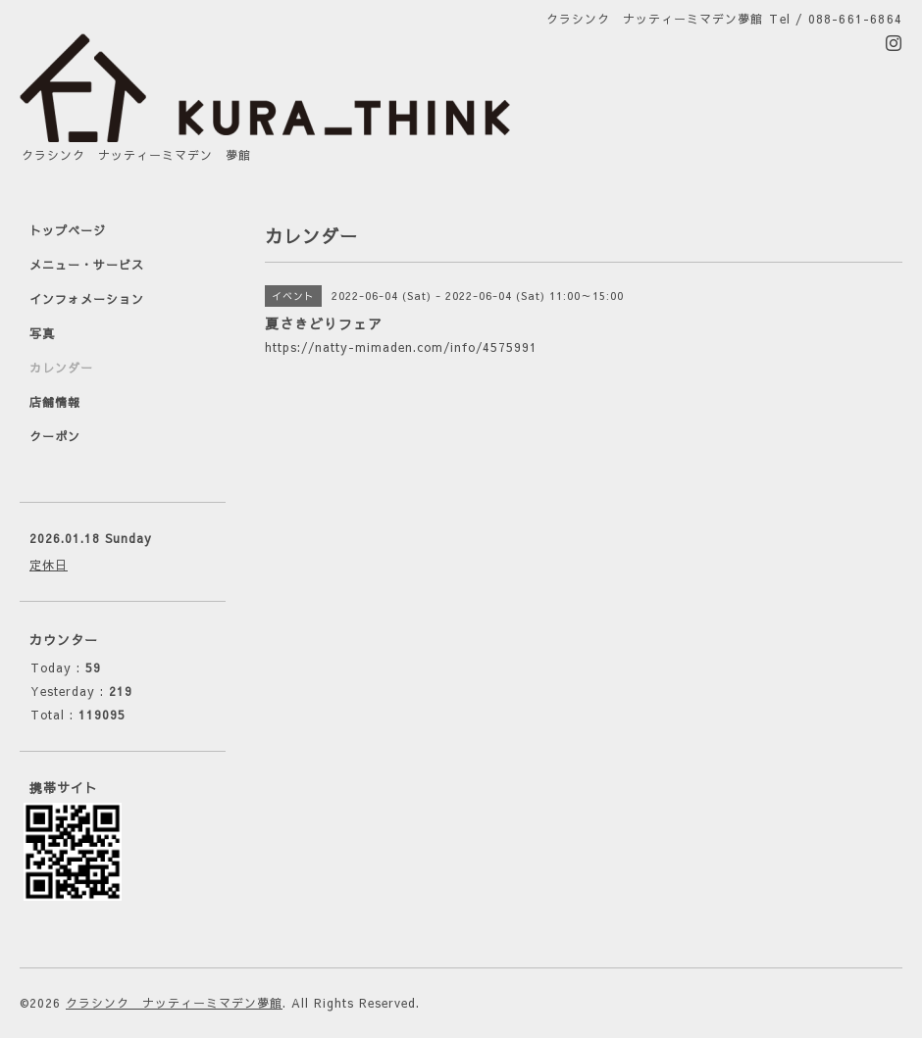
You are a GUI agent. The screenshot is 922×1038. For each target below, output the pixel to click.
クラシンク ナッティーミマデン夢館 (174, 1003)
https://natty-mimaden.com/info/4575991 (401, 347)
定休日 (48, 564)
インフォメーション (86, 299)
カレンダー (61, 367)
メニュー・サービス (86, 264)
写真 (42, 333)
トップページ (67, 230)
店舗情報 (54, 402)
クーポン (54, 436)
